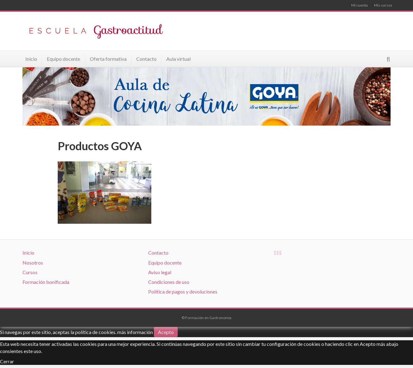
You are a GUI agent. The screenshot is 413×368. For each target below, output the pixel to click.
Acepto (166, 332)
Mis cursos (383, 5)
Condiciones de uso (168, 282)
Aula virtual (178, 59)
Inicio (31, 59)
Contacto (146, 59)
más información (135, 332)
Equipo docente (63, 59)
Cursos (29, 272)
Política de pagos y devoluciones (182, 291)
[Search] (388, 59)
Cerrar (7, 361)
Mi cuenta (359, 5)
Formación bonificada (45, 282)
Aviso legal (159, 272)
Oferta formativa (108, 59)
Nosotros (32, 262)
